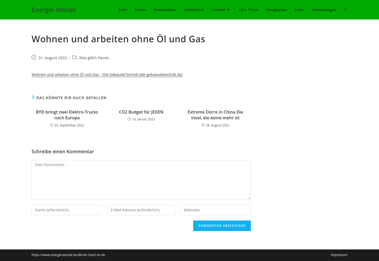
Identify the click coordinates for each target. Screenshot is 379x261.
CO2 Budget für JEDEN (141, 112)
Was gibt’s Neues (94, 57)
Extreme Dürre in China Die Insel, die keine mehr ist (215, 115)
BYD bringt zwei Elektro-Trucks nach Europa (67, 115)
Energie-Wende (54, 9)
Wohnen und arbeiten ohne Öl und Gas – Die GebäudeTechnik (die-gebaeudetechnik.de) (107, 74)
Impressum (339, 255)
